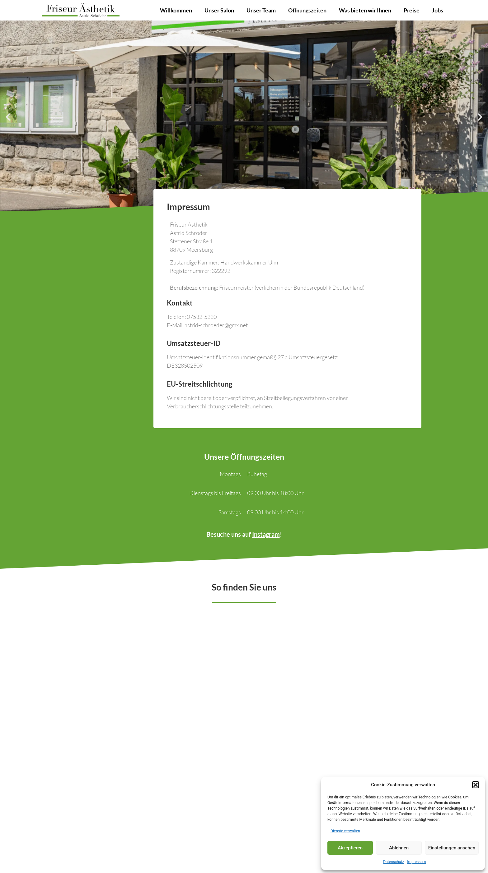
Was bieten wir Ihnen (365, 10)
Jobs (437, 10)
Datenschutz (393, 862)
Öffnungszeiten (307, 10)
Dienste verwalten (345, 831)
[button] (475, 785)
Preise (412, 10)
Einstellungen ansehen (451, 848)
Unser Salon (219, 10)
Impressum (416, 862)
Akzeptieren (350, 848)
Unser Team (261, 10)
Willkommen (176, 10)
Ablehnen (399, 848)
